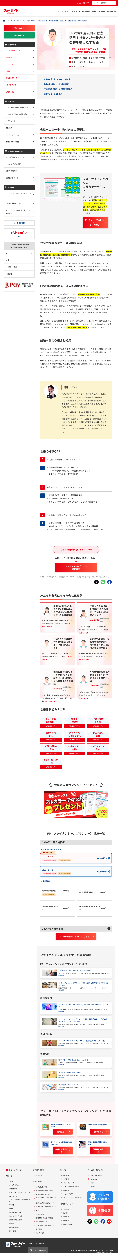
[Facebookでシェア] (109, 582)
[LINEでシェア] (103, 582)
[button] (76, 929)
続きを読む (61, 975)
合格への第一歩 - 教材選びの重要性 (57, 79)
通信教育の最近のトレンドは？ (69, 1072)
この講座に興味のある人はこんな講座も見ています (19, 246)
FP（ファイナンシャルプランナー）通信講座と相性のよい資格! (81, 1041)
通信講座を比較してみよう (68, 1085)
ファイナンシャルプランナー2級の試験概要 (74, 971)
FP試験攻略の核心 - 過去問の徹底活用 (58, 89)
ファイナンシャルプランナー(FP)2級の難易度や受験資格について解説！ (83, 1005)
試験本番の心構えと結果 (53, 94)
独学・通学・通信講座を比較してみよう (73, 1060)
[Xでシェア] (96, 582)
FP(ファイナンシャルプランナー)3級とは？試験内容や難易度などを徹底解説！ (83, 984)
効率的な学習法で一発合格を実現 (56, 84)
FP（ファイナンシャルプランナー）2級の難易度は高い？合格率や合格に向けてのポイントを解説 (83, 1020)
